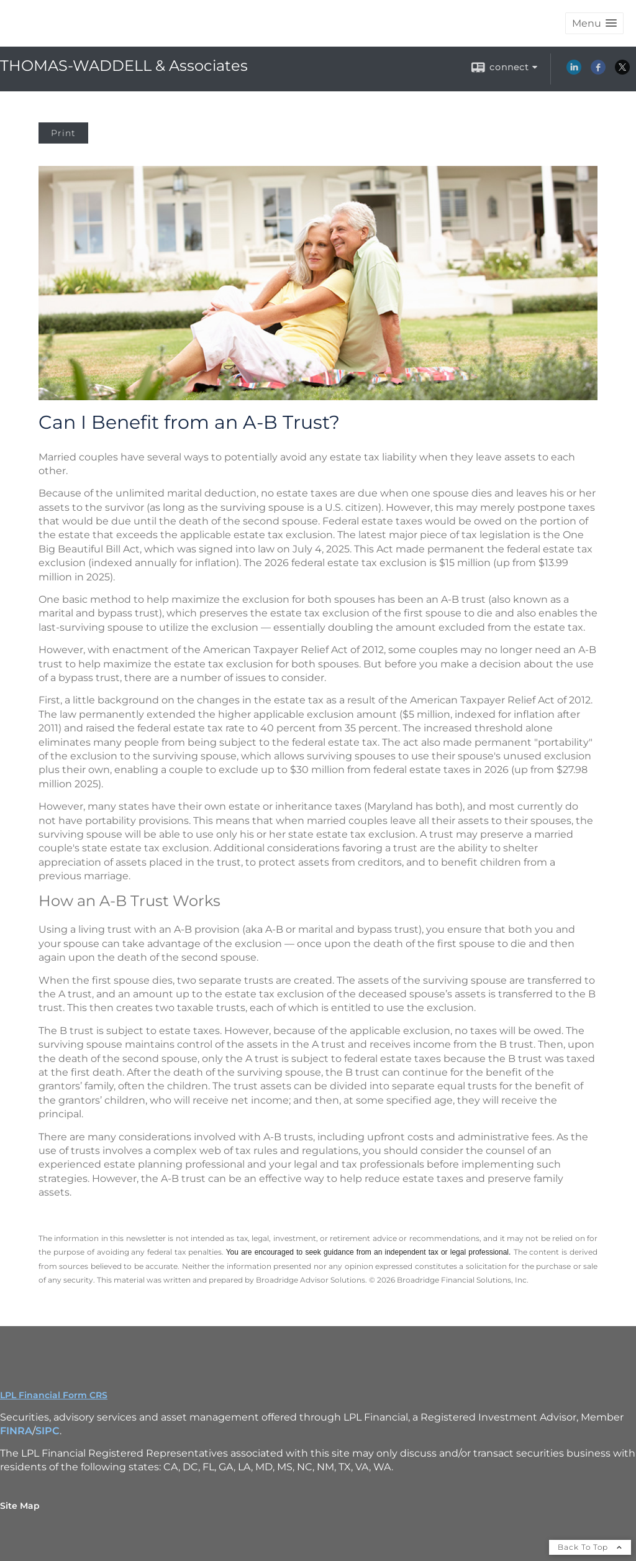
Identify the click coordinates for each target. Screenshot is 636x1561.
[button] (594, 23)
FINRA (16, 1431)
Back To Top (590, 1547)
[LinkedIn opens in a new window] (573, 71)
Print (63, 133)
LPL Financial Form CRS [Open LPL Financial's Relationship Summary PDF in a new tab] (53, 1395)
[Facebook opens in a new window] (598, 71)
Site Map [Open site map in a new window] (20, 1505)
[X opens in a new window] (622, 71)
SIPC (47, 1431)
